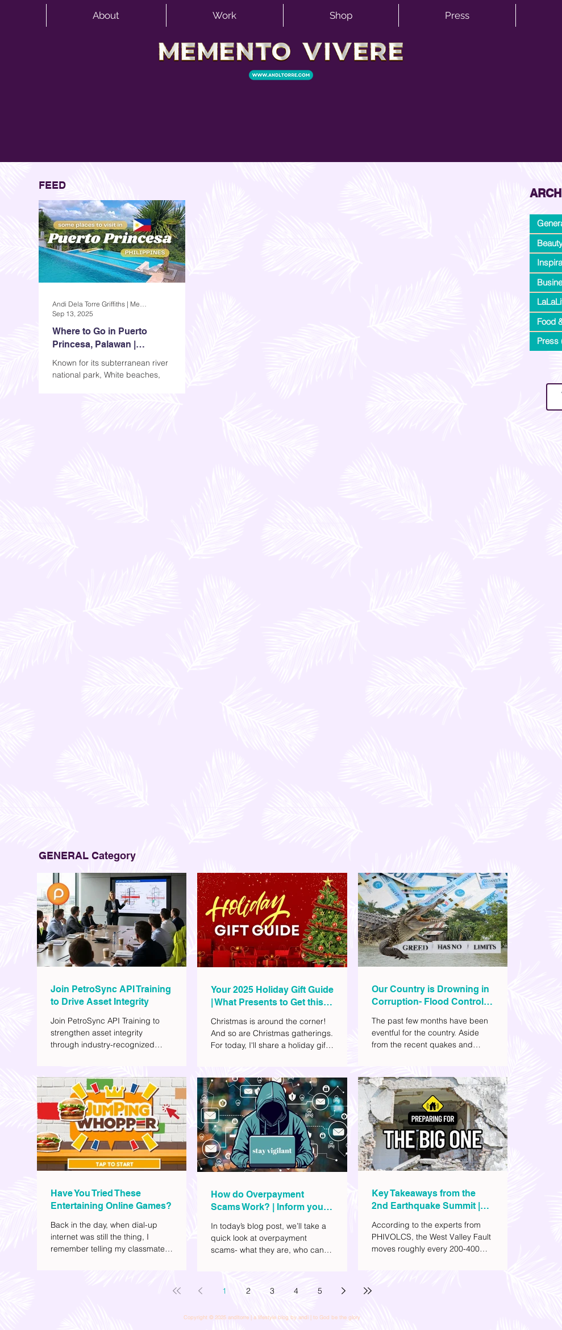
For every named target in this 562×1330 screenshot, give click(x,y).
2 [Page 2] (248, 1291)
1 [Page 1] (224, 1291)
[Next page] (344, 1291)
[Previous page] (200, 1291)
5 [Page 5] (320, 1291)
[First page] (176, 1291)
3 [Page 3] (272, 1291)
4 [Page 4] (296, 1291)
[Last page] (367, 1291)
